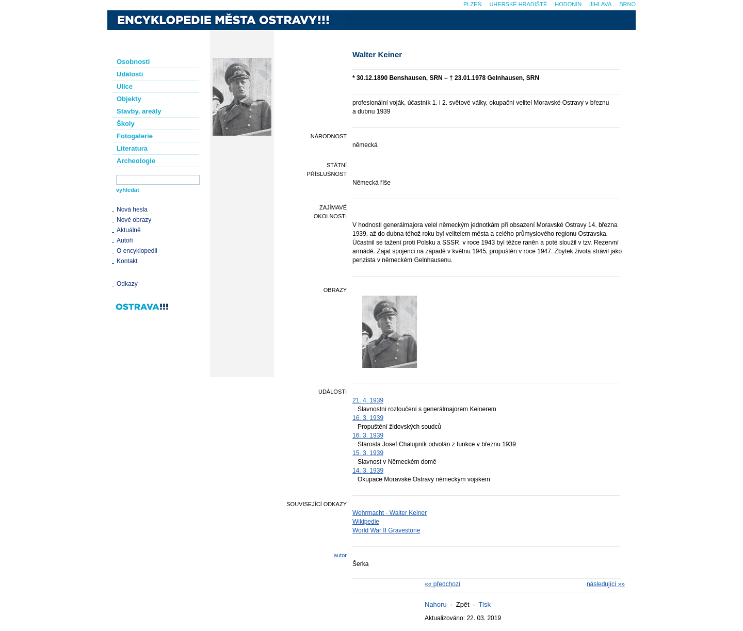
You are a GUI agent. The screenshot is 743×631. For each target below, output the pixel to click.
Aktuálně (129, 230)
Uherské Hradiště (518, 4)
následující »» (606, 584)
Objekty (129, 99)
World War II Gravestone (386, 530)
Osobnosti (133, 62)
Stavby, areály (139, 111)
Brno (627, 4)
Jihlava (600, 4)
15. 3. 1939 (367, 453)
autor (340, 555)
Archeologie (136, 161)
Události (130, 74)
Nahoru (436, 604)
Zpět (463, 604)
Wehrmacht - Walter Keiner (389, 512)
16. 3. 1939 (367, 418)
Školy (126, 123)
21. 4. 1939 (367, 400)
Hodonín (568, 4)
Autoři (125, 240)
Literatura (132, 148)
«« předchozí (442, 584)
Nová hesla (132, 209)
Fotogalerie (135, 136)
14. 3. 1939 (367, 470)
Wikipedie (365, 521)
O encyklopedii (137, 250)
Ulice (125, 86)
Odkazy (127, 283)
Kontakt (127, 261)
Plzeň (472, 4)
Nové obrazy (134, 219)
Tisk (485, 604)
